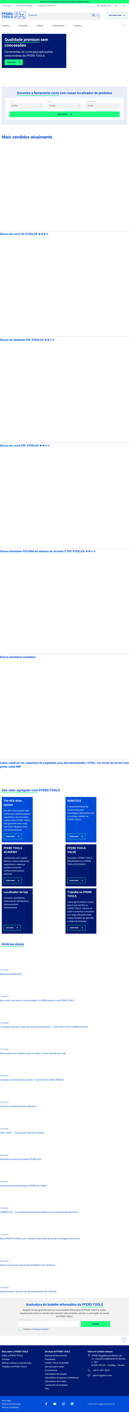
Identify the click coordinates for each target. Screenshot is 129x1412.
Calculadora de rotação (56, 1374)
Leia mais (12, 927)
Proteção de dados (40, 1329)
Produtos (5, 26)
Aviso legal (7, 6)
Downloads (50, 1359)
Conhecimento (59, 26)
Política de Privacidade (23, 6)
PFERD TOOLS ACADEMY (57, 1363)
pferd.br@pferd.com (100, 1375)
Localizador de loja (104, 6)
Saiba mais (14, 62)
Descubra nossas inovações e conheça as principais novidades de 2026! (64, 2)
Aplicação (11, 101)
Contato (5, 1359)
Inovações (23, 26)
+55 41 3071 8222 (99, 1370)
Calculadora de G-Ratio (55, 1381)
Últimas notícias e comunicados (17, 1363)
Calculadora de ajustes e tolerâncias (62, 1377)
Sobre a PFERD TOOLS (12, 1355)
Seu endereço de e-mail (25, 1320)
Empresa (77, 26)
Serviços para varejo (54, 1366)
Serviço (40, 26)
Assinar (95, 1324)
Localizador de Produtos (56, 1385)
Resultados (64, 114)
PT (123, 6)
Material (49, 101)
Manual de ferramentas (56, 1355)
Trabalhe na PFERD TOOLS (45, 6)
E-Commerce (51, 1370)
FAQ (47, 1388)
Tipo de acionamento (90, 101)
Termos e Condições (10, 1407)
